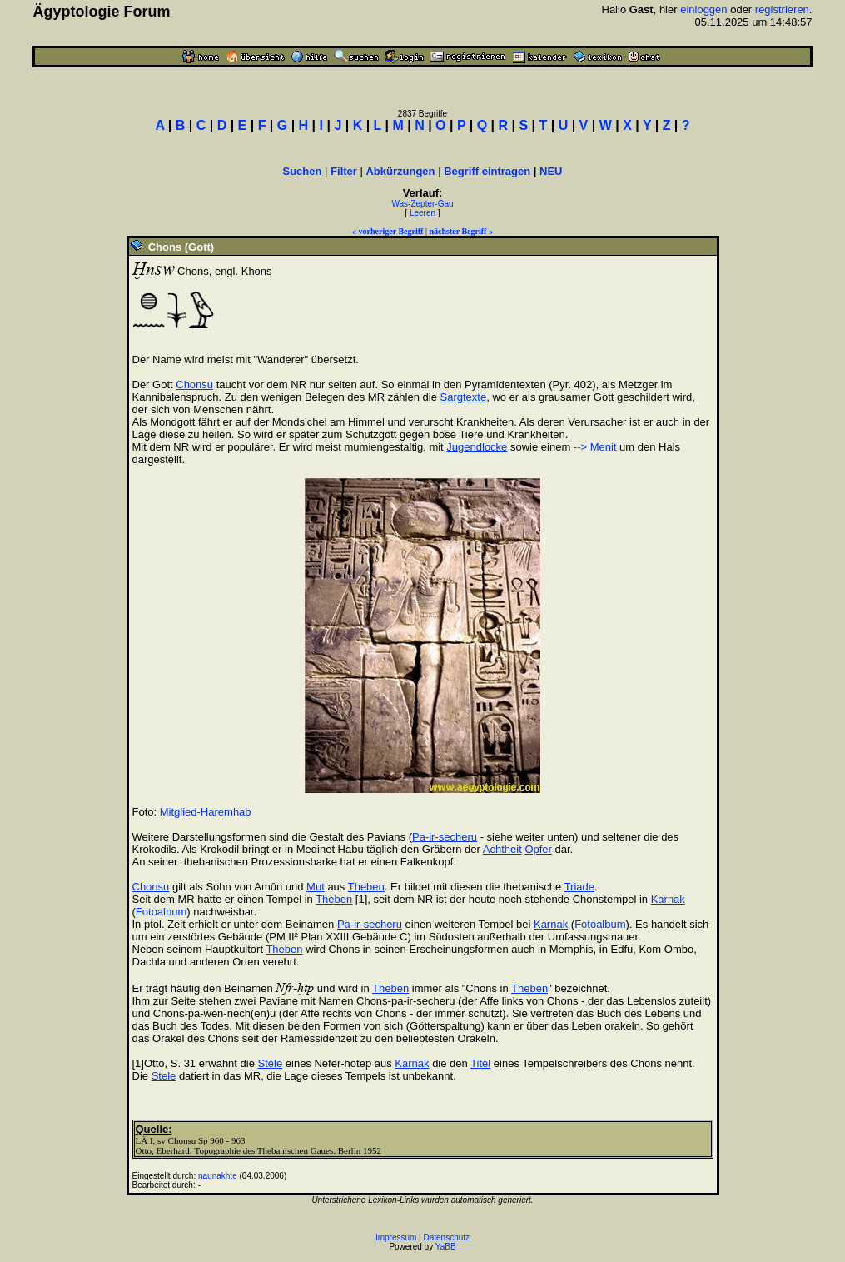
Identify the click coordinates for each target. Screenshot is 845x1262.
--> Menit (595, 447)
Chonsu (194, 384)
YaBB (445, 1246)
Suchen (302, 171)
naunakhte (217, 1175)
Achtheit (502, 849)
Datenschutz (447, 1237)
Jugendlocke (476, 447)
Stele (270, 1063)
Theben (366, 886)
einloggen (703, 9)
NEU (550, 171)
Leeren (422, 212)
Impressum (395, 1237)
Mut (315, 886)
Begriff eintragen (487, 171)
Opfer (538, 849)
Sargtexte (463, 397)
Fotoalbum (161, 911)
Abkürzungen (400, 171)
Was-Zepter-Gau (422, 203)
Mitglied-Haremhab (205, 812)
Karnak (668, 899)
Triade (579, 886)
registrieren (782, 9)
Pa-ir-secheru (444, 837)
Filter (344, 171)
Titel (480, 1063)
